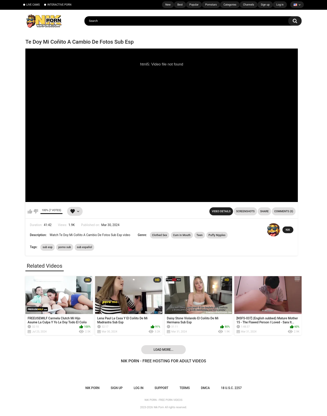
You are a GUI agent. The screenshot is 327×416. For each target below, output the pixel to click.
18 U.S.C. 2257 (231, 388)
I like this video (30, 211)
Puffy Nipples (216, 235)
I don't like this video (35, 211)
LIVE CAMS (33, 4)
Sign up (265, 4)
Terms (185, 388)
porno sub (64, 247)
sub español (84, 247)
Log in (280, 4)
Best (180, 4)
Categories (229, 4)
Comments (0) (283, 211)
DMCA (205, 388)
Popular (193, 4)
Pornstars (211, 4)
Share (264, 211)
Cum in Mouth (182, 235)
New (168, 4)
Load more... (164, 349)
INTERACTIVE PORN (59, 4)
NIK (288, 229)
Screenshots (245, 211)
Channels (248, 4)
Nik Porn (159, 407)
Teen (199, 235)
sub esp (47, 247)
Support (161, 388)
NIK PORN (92, 388)
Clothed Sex (159, 235)
